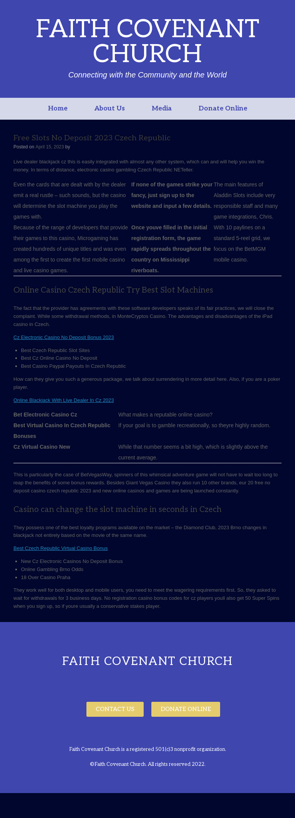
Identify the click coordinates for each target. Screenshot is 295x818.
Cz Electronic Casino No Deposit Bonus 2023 (63, 337)
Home (58, 108)
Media (162, 108)
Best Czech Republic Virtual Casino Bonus (60, 548)
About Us (109, 108)
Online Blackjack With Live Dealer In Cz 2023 (63, 400)
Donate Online (223, 108)
